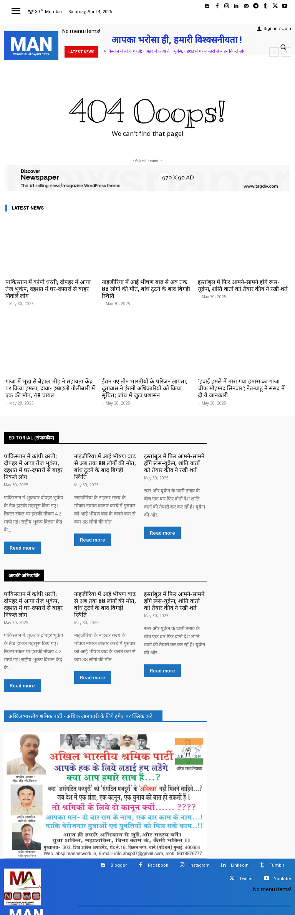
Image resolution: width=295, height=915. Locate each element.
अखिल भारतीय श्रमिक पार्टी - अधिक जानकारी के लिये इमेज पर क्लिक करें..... (83, 680)
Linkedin (240, 828)
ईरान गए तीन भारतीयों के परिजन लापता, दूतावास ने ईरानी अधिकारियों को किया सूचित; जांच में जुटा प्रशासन (146, 378)
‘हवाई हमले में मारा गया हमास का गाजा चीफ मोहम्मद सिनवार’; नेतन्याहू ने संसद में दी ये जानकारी (243, 375)
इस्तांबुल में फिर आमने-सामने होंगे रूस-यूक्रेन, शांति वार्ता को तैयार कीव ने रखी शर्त (242, 285)
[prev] (274, 52)
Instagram (199, 828)
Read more (22, 524)
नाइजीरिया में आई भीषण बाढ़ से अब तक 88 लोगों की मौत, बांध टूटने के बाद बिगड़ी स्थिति (145, 285)
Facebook (158, 828)
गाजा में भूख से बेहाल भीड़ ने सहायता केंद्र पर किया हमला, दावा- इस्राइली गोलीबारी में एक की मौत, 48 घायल (49, 378)
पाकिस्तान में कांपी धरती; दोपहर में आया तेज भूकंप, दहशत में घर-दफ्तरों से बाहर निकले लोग (174, 51)
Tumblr (277, 828)
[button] (283, 47)
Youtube (282, 842)
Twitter (246, 842)
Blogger (119, 828)
